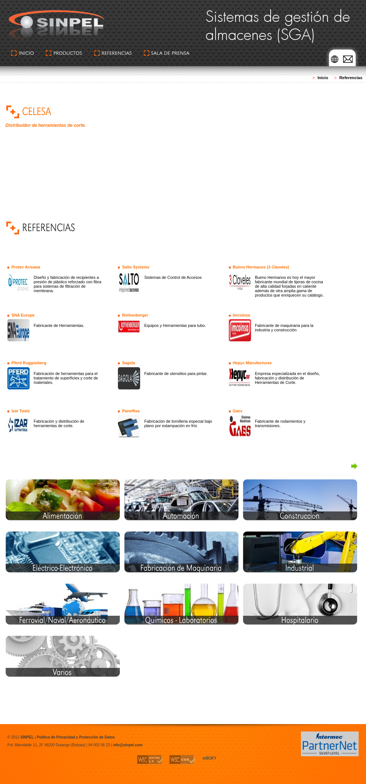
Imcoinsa (241, 315)
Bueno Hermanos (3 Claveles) (261, 267)
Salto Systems (135, 267)
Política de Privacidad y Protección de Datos (76, 737)
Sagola (128, 363)
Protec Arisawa (25, 267)
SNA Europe (23, 315)
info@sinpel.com (127, 745)
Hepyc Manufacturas (252, 363)
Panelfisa (130, 411)
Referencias (350, 77)
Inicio (323, 77)
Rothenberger (135, 315)
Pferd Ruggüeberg (28, 363)
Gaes (237, 411)
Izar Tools (20, 411)
